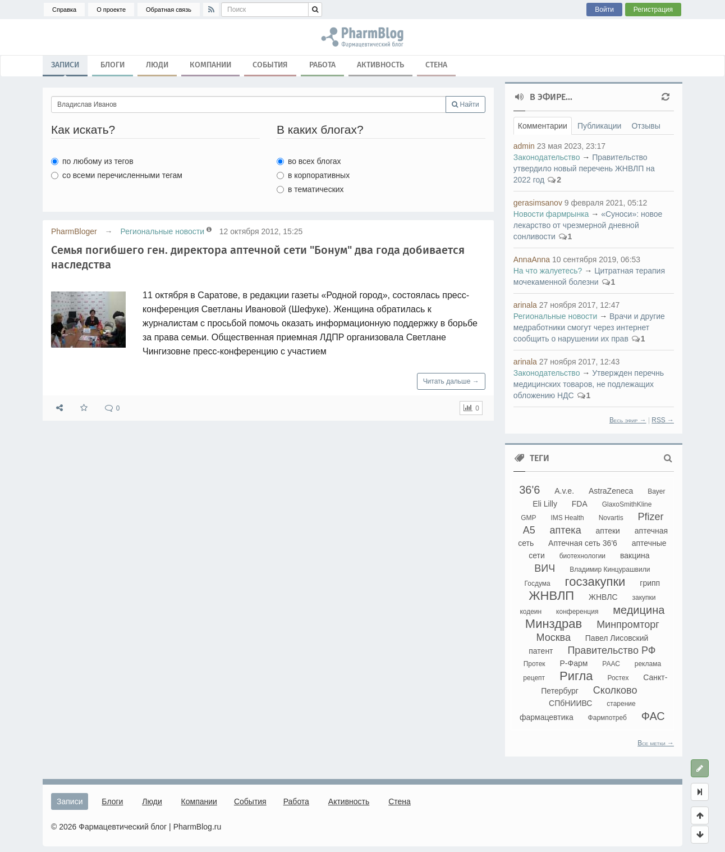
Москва (553, 637)
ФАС (653, 716)
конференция (577, 612)
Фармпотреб (607, 718)
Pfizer (651, 516)
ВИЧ (544, 568)
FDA (580, 503)
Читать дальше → (451, 381)
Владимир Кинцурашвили (610, 569)
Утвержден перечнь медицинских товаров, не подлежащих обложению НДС (588, 384)
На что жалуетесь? (547, 270)
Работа (322, 65)
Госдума (537, 583)
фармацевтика (546, 717)
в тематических (310, 189)
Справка (64, 9)
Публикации (599, 125)
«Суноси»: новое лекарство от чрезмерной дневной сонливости (588, 225)
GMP (528, 518)
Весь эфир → (627, 420)
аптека (565, 530)
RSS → (662, 420)
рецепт (534, 678)
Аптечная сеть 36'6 (582, 543)
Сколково (615, 690)
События (270, 65)
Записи (65, 67)
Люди (157, 65)
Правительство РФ (611, 650)
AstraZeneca (611, 490)
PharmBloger (74, 231)
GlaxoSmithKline (627, 504)
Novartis (611, 518)
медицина (638, 610)
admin (524, 146)
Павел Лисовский (617, 638)
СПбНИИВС (570, 703)
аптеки (608, 530)
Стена (436, 65)
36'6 (529, 490)
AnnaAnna (531, 259)
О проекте (111, 9)
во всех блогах (309, 161)
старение (621, 704)
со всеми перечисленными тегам (116, 175)
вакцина (635, 555)
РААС (611, 664)
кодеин (531, 612)
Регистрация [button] (653, 9)
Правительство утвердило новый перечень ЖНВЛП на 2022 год (584, 168)
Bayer (656, 491)
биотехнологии (582, 556)
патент (541, 650)
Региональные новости (162, 231)
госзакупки (595, 582)
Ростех (617, 678)
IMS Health (567, 518)
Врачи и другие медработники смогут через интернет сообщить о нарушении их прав (589, 327)
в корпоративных (313, 175)
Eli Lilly (545, 503)
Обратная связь (168, 9)
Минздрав (553, 624)
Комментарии (542, 125)
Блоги (112, 65)
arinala (525, 304)
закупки (643, 598)
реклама (648, 664)
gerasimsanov (537, 202)
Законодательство (546, 157)
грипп (650, 582)
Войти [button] (604, 9)
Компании (210, 65)
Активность (380, 65)
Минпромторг (627, 624)
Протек (534, 664)
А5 (529, 530)
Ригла (576, 676)
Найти (465, 104)
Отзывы (645, 125)
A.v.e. (564, 490)
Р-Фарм (574, 663)
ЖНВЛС (603, 597)
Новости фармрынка (551, 213)
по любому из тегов (92, 161)
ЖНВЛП (551, 596)
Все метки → (655, 743)
